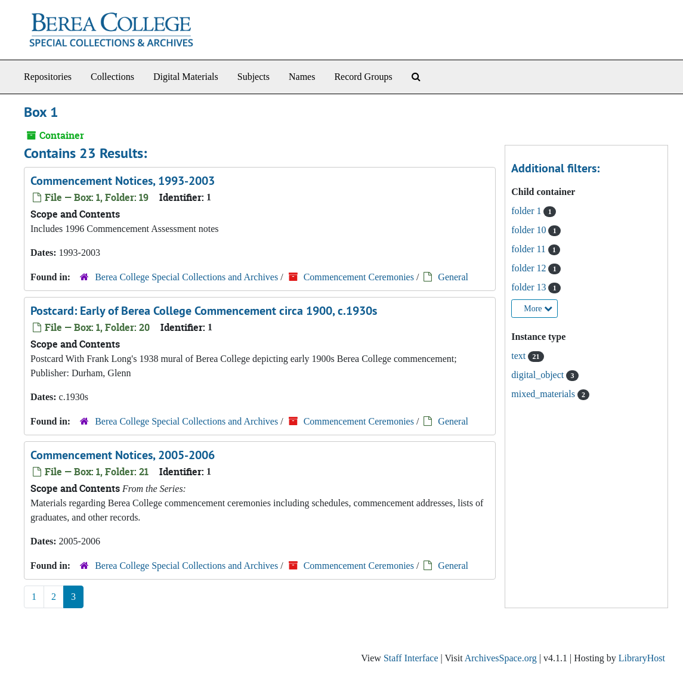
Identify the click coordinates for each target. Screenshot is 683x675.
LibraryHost (642, 658)
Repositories (48, 77)
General (453, 277)
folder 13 (529, 287)
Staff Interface (411, 658)
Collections (112, 77)
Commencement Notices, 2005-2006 (122, 455)
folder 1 (527, 211)
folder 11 (529, 249)
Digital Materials (185, 77)
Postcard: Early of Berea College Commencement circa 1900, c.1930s (203, 310)
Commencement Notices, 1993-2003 (122, 180)
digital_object (538, 375)
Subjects (253, 77)
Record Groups (363, 77)
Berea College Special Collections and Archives (186, 277)
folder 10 (529, 230)
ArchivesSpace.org (501, 658)
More (538, 308)
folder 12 (529, 268)
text (519, 356)
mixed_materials (544, 394)
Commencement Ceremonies (359, 277)
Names (302, 77)
